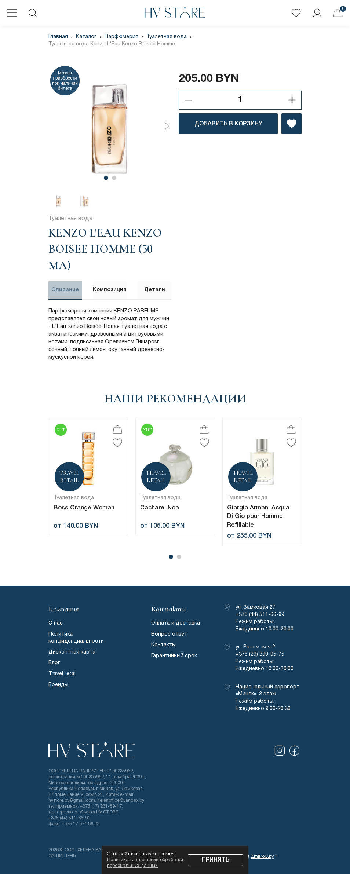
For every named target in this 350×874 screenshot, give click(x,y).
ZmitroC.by (262, 855)
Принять (215, 860)
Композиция (110, 289)
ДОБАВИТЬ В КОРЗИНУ (228, 124)
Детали (154, 289)
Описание (65, 289)
